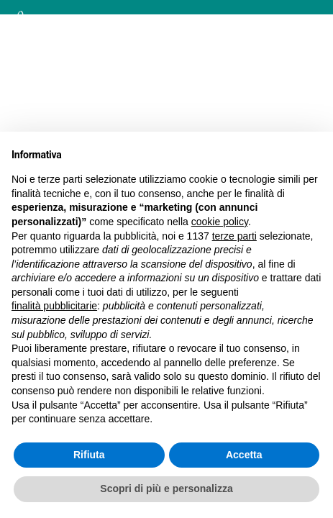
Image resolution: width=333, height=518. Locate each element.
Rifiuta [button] (89, 454)
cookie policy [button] (219, 221)
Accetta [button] (244, 454)
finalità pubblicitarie (54, 306)
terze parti (234, 236)
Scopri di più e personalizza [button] (166, 488)
